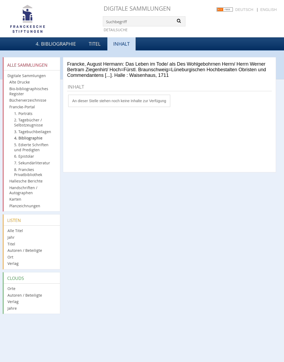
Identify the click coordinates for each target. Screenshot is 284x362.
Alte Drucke (19, 82)
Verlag (13, 263)
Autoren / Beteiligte (24, 250)
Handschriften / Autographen (23, 190)
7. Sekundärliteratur (32, 162)
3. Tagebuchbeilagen (32, 131)
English (268, 9)
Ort (10, 257)
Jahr (11, 237)
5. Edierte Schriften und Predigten (31, 147)
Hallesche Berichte (26, 181)
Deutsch (244, 9)
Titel (94, 44)
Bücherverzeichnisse (27, 100)
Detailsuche (116, 29)
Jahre (12, 308)
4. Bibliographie (56, 44)
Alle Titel (15, 230)
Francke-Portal (22, 106)
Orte (11, 288)
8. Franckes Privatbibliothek (28, 172)
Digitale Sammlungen (137, 8)
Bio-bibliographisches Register (28, 91)
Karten (15, 199)
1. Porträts (23, 113)
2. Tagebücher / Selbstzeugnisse (28, 122)
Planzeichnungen (24, 205)
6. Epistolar (24, 156)
